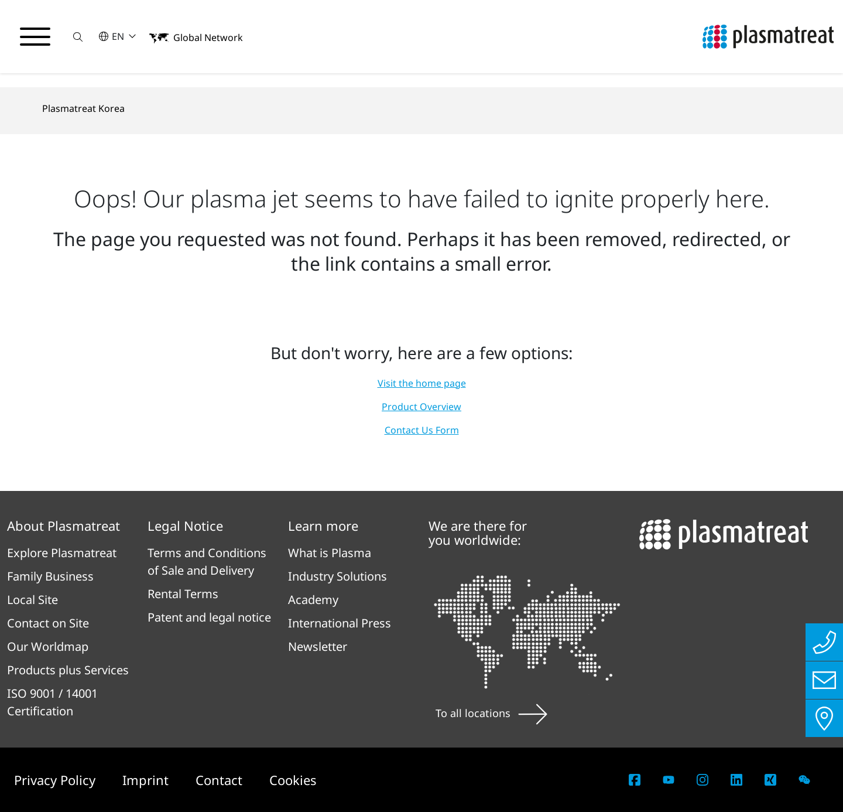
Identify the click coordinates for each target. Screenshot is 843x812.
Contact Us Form (422, 430)
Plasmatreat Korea (83, 108)
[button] (78, 37)
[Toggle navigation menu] (35, 37)
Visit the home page (422, 383)
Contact (221, 780)
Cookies (293, 780)
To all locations (491, 713)
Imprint (147, 780)
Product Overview (421, 406)
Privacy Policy (56, 780)
